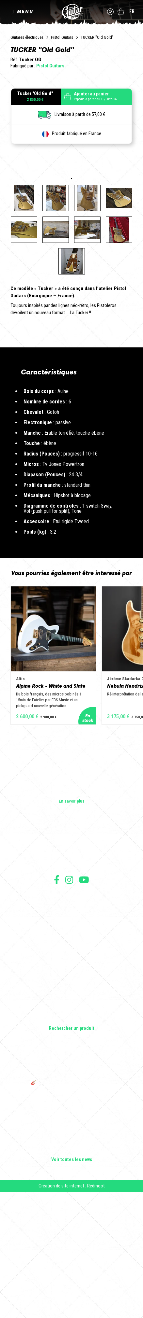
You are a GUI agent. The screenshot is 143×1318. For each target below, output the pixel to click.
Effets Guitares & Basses (71, 1121)
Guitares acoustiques (72, 1093)
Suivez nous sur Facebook (56, 999)
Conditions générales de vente (71, 1022)
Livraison (71, 1051)
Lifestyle (72, 1139)
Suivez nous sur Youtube (84, 999)
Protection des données (71, 1036)
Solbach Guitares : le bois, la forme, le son (71, 1231)
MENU (25, 11)
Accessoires (72, 1130)
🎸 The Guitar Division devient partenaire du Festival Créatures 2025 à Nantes (71, 1205)
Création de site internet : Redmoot (72, 1306)
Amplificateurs (71, 1112)
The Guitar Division (71, 12)
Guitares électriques (26, 37)
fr (132, 11)
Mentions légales (71, 1029)
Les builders (71, 956)
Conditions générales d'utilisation (72, 1015)
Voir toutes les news (71, 1279)
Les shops (71, 965)
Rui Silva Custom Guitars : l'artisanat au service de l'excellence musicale (71, 1268)
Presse (71, 983)
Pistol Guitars (62, 37)
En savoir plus (72, 920)
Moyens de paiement (71, 1044)
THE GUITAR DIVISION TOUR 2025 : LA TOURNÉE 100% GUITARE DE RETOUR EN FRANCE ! (71, 1188)
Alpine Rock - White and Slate (51, 805)
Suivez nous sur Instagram (69, 999)
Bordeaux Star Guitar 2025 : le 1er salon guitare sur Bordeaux (71, 1219)
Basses (71, 1102)
